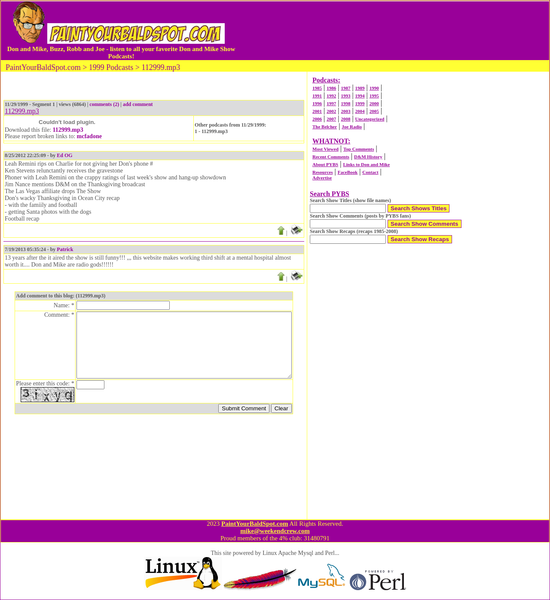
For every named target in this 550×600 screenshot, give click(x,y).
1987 (345, 88)
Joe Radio (352, 126)
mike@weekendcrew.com (275, 530)
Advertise (322, 177)
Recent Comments (330, 156)
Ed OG (64, 155)
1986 (331, 88)
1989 (360, 88)
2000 (374, 103)
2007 (331, 118)
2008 (345, 118)
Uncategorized (370, 118)
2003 (345, 111)
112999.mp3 (68, 130)
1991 (317, 95)
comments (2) (104, 104)
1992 (331, 95)
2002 (331, 111)
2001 (317, 111)
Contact (370, 172)
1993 (345, 95)
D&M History (368, 156)
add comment (138, 104)
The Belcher (324, 126)
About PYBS (325, 164)
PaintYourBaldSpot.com (254, 523)
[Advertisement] (392, 30)
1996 (317, 103)
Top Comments (358, 149)
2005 (374, 111)
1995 (374, 95)
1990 (374, 88)
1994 (360, 95)
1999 (360, 103)
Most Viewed (325, 149)
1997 (331, 103)
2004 (360, 111)
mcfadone (89, 136)
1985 (317, 88)
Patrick (65, 249)
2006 (317, 118)
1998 (345, 103)
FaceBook (348, 172)
